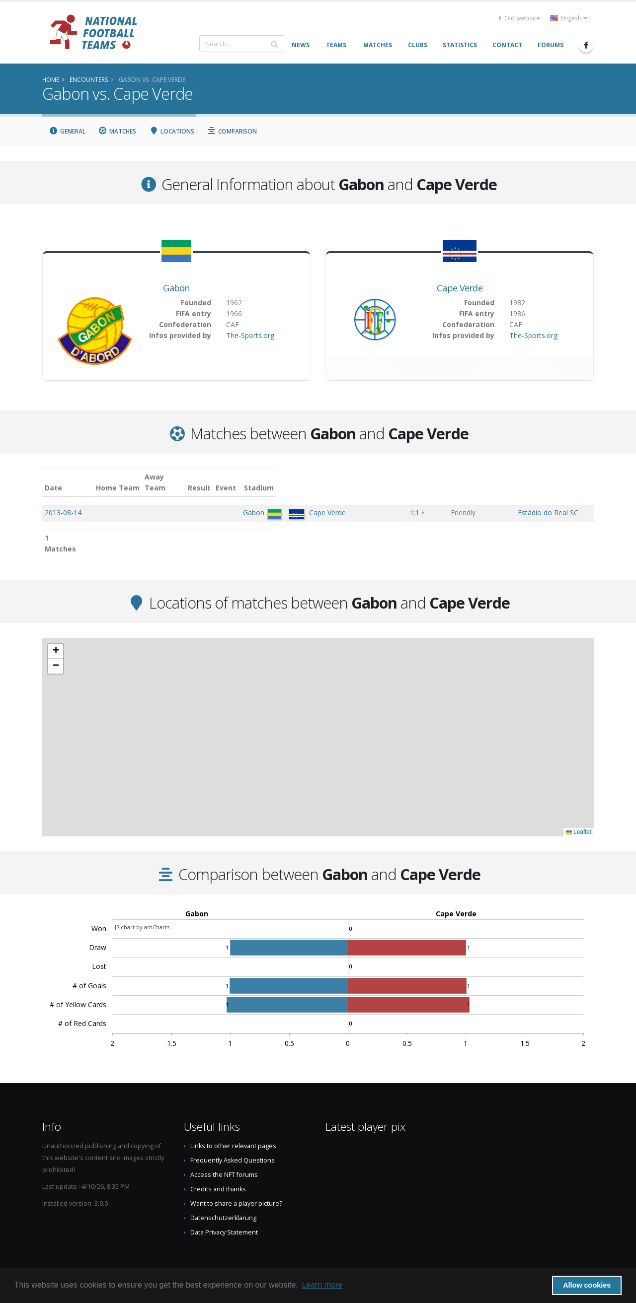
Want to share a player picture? (236, 1181)
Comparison (232, 131)
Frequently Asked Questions (232, 1138)
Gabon (176, 288)
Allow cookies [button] (587, 1285)
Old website (519, 18)
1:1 (389, 501)
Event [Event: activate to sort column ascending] (427, 476)
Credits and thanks (218, 1167)
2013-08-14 (63, 501)
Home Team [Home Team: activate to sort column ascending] (222, 476)
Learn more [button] (322, 1285)
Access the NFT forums (224, 1153)
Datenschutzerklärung (223, 1196)
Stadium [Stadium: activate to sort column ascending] (486, 476)
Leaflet (578, 810)
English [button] (568, 18)
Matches (117, 131)
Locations (171, 131)
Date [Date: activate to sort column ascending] (53, 476)
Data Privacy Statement (224, 1210)
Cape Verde (459, 288)
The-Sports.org (250, 335)
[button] (55, 629)
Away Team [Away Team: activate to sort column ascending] (270, 476)
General (67, 131)
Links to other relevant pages (233, 1124)
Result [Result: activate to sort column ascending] (390, 476)
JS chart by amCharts (142, 905)
